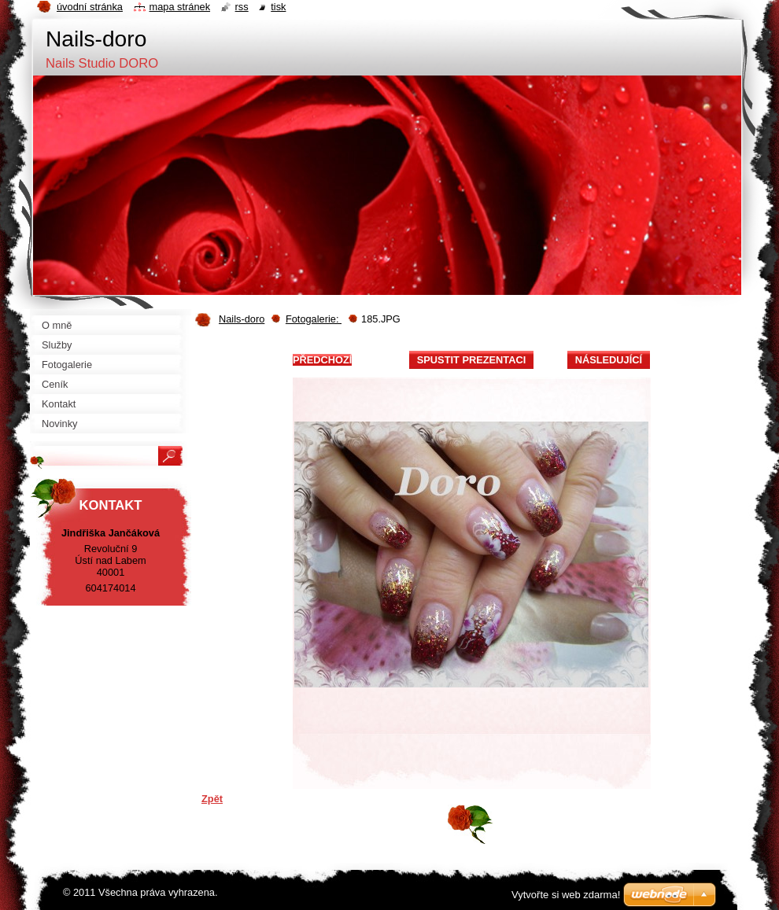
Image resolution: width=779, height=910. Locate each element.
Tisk (278, 7)
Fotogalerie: (314, 319)
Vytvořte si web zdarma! (565, 895)
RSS (242, 7)
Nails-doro (241, 319)
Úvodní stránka (90, 7)
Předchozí (322, 360)
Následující (608, 360)
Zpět (212, 799)
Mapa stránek (180, 7)
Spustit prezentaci (471, 360)
